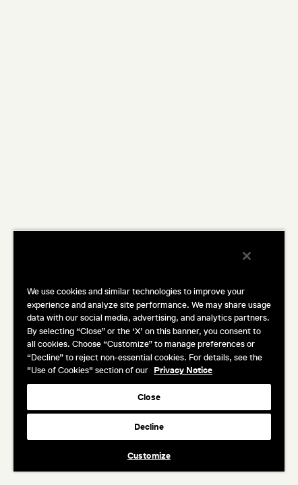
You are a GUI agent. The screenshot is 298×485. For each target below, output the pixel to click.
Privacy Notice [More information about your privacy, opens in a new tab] (183, 370)
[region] (149, 355)
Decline (149, 427)
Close (149, 397)
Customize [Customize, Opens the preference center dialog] (149, 456)
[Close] (256, 265)
